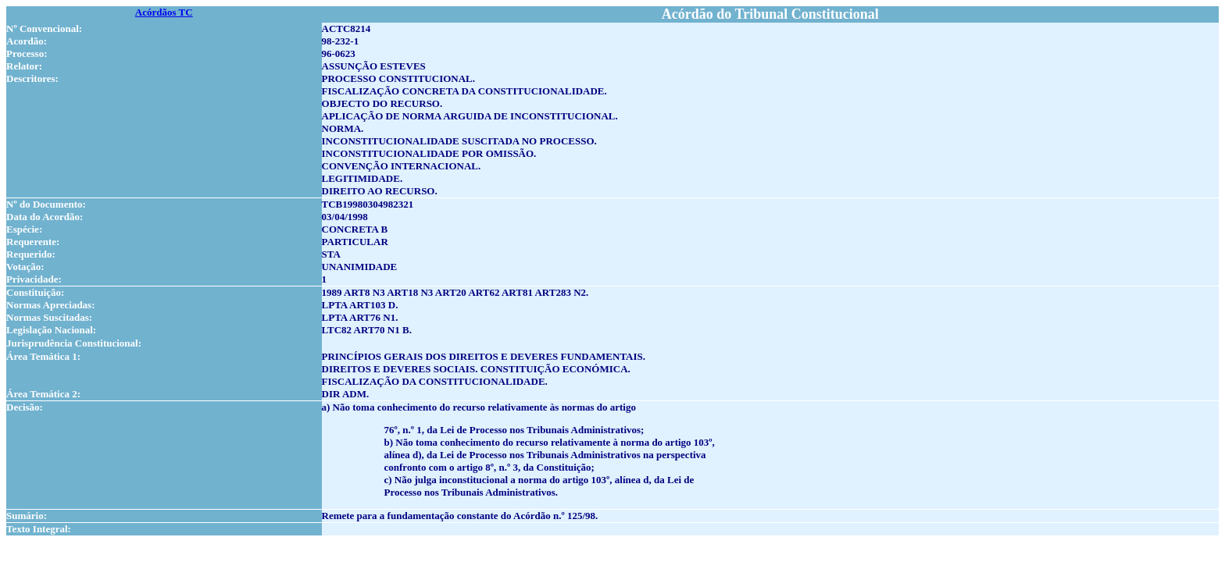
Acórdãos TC (164, 12)
